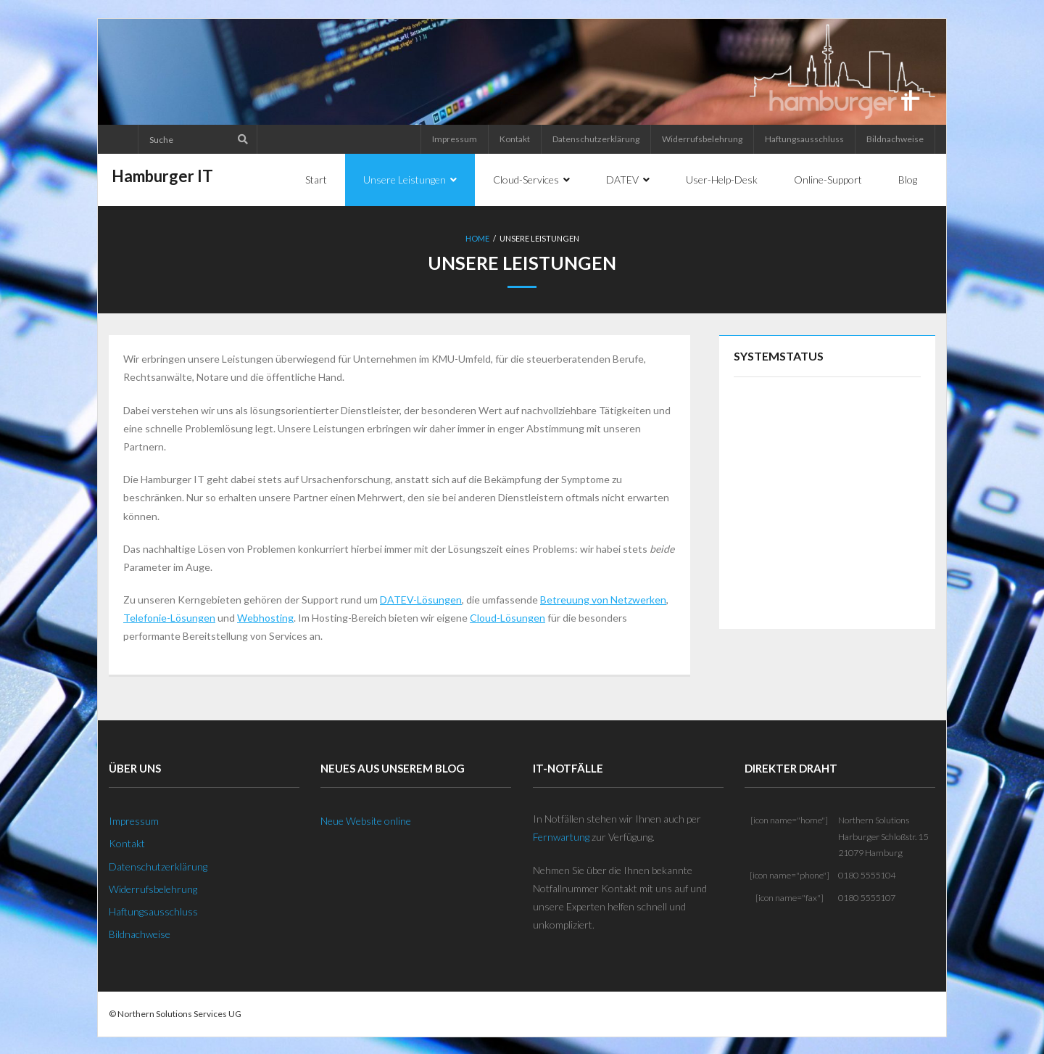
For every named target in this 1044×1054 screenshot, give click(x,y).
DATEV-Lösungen (421, 598)
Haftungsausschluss (804, 138)
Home (477, 238)
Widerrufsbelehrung (702, 138)
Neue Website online (365, 819)
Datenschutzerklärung (595, 138)
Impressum (454, 138)
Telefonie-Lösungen (169, 616)
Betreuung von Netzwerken (603, 598)
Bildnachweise (895, 138)
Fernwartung (561, 835)
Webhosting (265, 616)
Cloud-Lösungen (507, 616)
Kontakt (515, 138)
